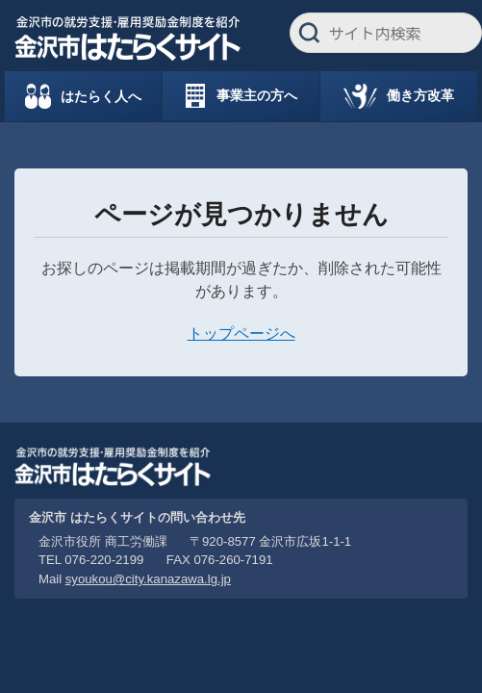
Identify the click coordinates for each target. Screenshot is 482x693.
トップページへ (241, 333)
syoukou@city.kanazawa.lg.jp (148, 579)
